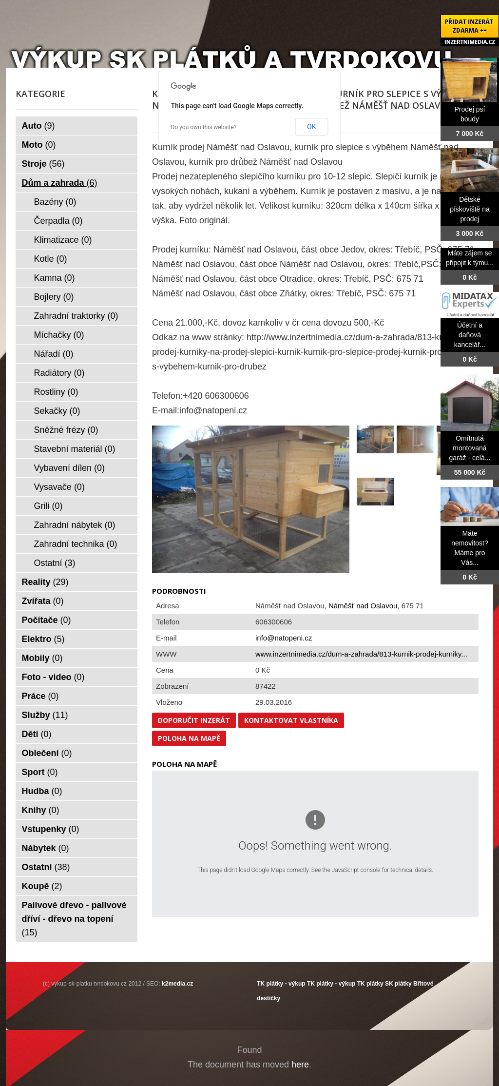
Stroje (43, 164)
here (300, 1064)
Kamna (54, 278)
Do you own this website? (204, 127)
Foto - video (53, 677)
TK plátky (370, 983)
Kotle (50, 259)
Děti (37, 734)
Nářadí (54, 354)
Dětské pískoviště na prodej (470, 209)
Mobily (42, 658)
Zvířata (43, 601)
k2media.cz (177, 983)
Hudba (42, 791)
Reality (45, 582)
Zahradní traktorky (76, 316)
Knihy (40, 810)
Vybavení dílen (69, 468)
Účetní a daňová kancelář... (470, 335)
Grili (48, 506)
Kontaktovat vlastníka (291, 720)
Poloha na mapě (189, 738)
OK (311, 127)
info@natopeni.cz (283, 638)
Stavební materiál (74, 449)
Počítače (46, 620)
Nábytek (45, 848)
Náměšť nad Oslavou (363, 605)
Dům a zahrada (59, 183)
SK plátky (398, 983)
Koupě (42, 886)
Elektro (43, 639)
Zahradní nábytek (74, 525)
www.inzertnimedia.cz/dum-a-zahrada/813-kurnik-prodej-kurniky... (361, 654)
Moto (39, 145)
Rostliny (56, 392)
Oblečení (47, 753)
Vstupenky (50, 829)
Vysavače (59, 487)
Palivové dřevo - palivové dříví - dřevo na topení (74, 918)
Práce (40, 696)
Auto (38, 126)
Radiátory (59, 373)
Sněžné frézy (66, 430)
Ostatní (55, 563)
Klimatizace (63, 240)
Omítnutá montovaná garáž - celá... (470, 448)
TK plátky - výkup (281, 983)
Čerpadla (58, 221)
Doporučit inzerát (194, 720)
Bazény (55, 202)
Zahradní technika (75, 544)
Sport (40, 772)
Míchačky (59, 335)
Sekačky (57, 411)
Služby (45, 715)
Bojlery (54, 297)
